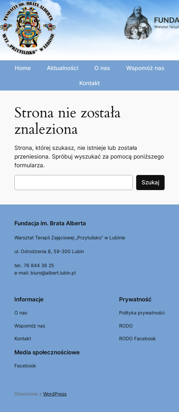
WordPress (55, 394)
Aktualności (62, 68)
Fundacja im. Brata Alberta (50, 223)
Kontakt (89, 83)
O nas (102, 68)
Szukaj (150, 182)
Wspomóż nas (145, 68)
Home (23, 68)
